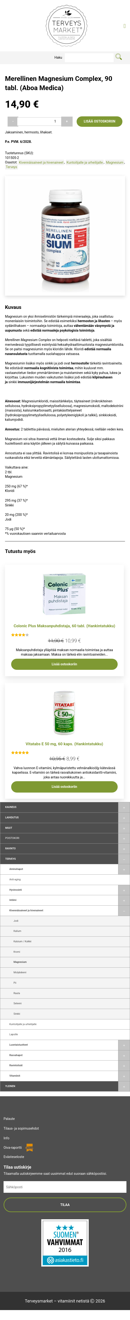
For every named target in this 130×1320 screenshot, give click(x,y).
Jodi (16, 920)
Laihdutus (12, 817)
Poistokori (12, 838)
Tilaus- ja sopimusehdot (21, 1128)
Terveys (10, 858)
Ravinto (10, 848)
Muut (8, 827)
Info (6, 1138)
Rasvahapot (16, 1055)
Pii (15, 982)
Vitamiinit (14, 1075)
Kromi (17, 951)
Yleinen (10, 1086)
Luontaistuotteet (18, 1044)
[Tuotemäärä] (39, 121)
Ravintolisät (16, 1065)
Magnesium (20, 962)
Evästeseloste (14, 1157)
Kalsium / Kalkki (22, 941)
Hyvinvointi (15, 889)
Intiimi (13, 900)
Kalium (17, 931)
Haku (58, 57)
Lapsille (13, 1034)
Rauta (17, 993)
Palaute (9, 1119)
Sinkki (17, 1013)
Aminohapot (16, 869)
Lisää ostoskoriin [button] (64, 664)
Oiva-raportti (13, 1147)
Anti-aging (15, 879)
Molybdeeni (20, 972)
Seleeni (18, 1003)
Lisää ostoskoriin (99, 121)
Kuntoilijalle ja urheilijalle (23, 1024)
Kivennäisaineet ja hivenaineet (26, 910)
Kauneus (10, 807)
